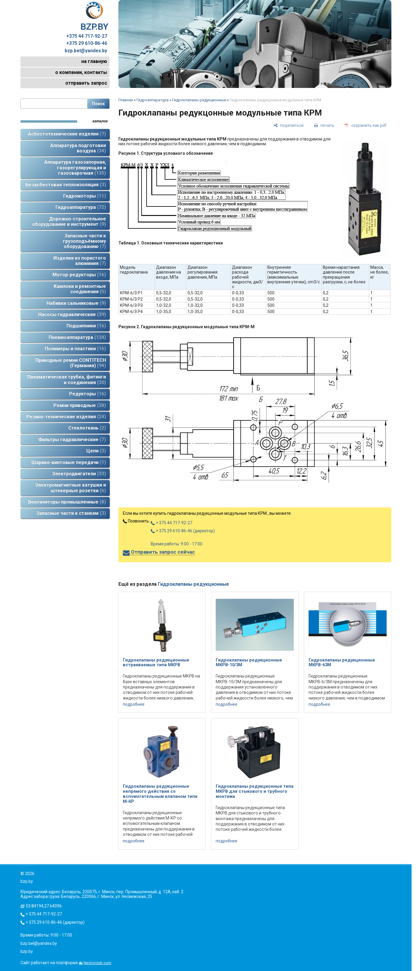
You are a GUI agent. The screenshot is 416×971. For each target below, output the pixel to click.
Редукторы (87, 394)
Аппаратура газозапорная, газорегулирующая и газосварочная (75, 167)
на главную (94, 61)
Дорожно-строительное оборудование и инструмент (69, 221)
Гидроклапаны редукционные (199, 100)
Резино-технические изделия (66, 416)
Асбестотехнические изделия (67, 134)
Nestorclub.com (97, 963)
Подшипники (86, 326)
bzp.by (26, 951)
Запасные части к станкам (71, 513)
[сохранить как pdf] (365, 125)
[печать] (324, 125)
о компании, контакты (81, 72)
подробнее (134, 704)
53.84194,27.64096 (44, 906)
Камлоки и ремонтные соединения (80, 288)
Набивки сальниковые (76, 303)
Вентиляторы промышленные (67, 502)
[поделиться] (288, 125)
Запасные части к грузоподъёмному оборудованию (84, 241)
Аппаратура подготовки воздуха (78, 148)
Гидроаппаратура (80, 207)
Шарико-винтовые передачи (68, 462)
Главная (125, 100)
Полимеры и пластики (75, 348)
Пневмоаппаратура (77, 337)
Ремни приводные (79, 405)
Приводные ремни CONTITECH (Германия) (70, 362)
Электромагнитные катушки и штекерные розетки (70, 487)
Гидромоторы (84, 196)
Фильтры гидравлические (72, 439)
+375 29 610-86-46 (86, 43)
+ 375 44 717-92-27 (171, 522)
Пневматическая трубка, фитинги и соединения (66, 379)
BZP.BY (94, 16)
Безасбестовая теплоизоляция (66, 184)
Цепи (96, 451)
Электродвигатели (79, 473)
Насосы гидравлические (72, 314)
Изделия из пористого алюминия (79, 260)
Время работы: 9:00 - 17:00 (176, 543)
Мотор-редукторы (79, 274)
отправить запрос (86, 83)
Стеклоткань (87, 428)
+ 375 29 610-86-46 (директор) (183, 530)
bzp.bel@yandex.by (86, 50)
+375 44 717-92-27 (86, 36)
